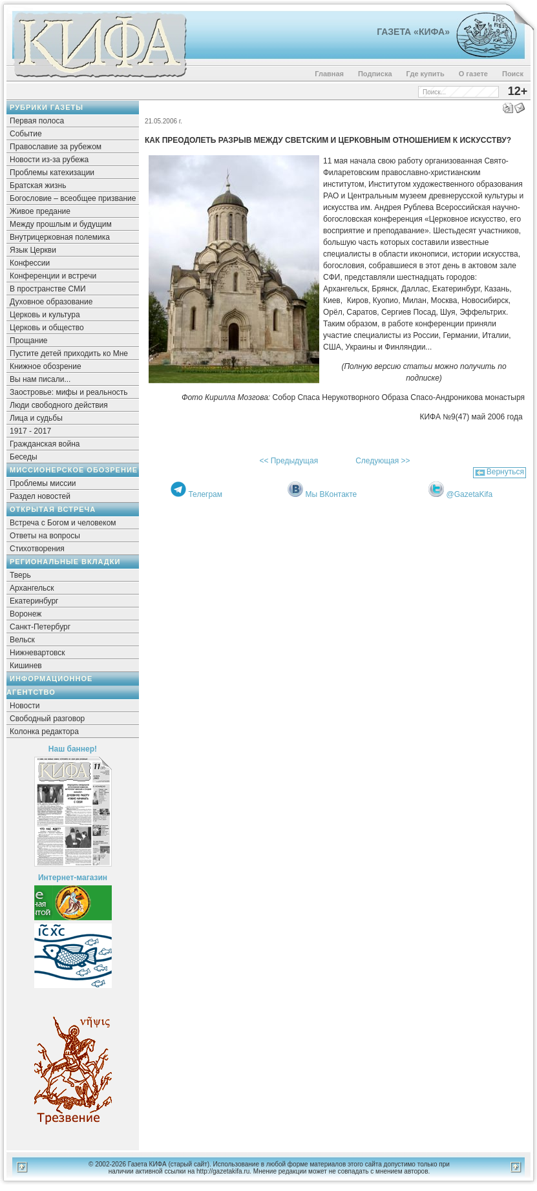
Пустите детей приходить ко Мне (69, 353)
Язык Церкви (33, 250)
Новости (24, 705)
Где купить (425, 74)
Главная (329, 74)
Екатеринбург (34, 601)
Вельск (22, 639)
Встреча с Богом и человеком (63, 522)
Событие (26, 133)
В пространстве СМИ (48, 288)
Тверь (20, 575)
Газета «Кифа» (413, 31)
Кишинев (26, 665)
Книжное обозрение (45, 366)
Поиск (512, 74)
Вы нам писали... (40, 379)
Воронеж (25, 613)
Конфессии (30, 263)
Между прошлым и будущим (61, 224)
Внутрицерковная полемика (60, 237)
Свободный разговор (47, 718)
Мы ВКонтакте (331, 494)
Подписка (375, 74)
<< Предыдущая (288, 460)
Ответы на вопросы (45, 535)
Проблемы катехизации (52, 172)
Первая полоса (37, 120)
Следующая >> (382, 460)
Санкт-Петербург (40, 626)
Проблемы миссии (43, 483)
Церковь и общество (47, 327)
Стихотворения (37, 548)
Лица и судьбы (36, 418)
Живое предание (40, 211)
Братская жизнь (38, 185)
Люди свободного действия (59, 405)
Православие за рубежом (55, 146)
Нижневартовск (37, 652)
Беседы (23, 456)
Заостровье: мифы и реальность (69, 392)
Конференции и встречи (53, 275)
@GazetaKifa (470, 494)
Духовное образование (51, 301)
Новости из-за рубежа (49, 159)
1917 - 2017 (30, 431)
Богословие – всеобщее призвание (73, 198)
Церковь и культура (45, 314)
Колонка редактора (44, 731)
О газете (473, 74)
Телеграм (205, 494)
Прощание (29, 340)
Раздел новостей (40, 496)
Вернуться (505, 471)
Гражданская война (44, 443)
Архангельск (32, 588)
